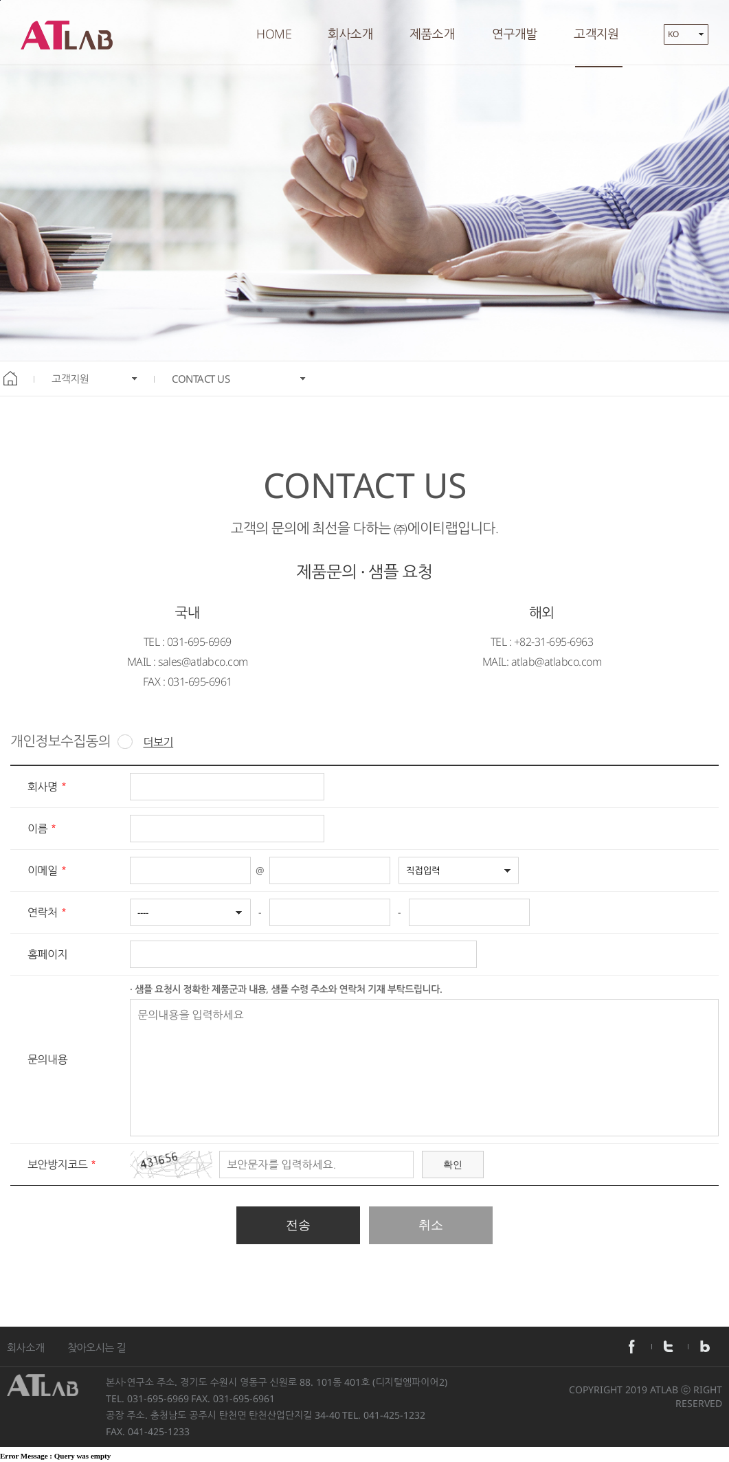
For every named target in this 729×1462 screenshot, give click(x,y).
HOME (273, 33)
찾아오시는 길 (96, 1347)
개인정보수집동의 (71, 741)
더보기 (159, 742)
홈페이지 (47, 955)
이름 (37, 829)
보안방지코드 (57, 1165)
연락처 (42, 913)
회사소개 (25, 1347)
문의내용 (47, 1060)
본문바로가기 (0, 0)
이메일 (42, 871)
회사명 (42, 787)
